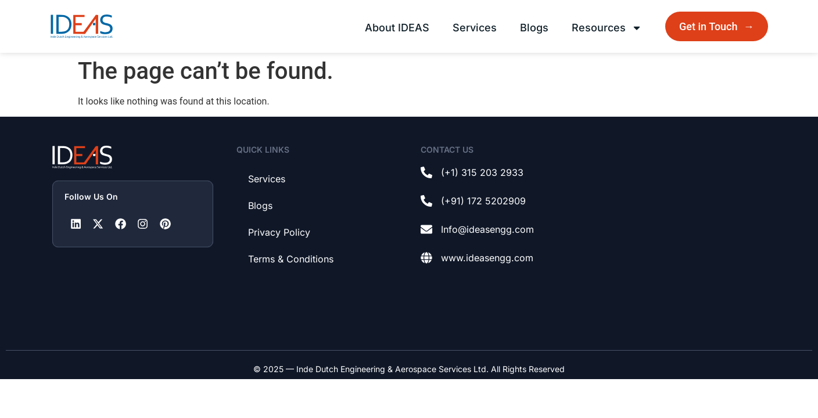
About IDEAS (397, 27)
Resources (607, 28)
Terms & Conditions (290, 259)
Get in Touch (717, 26)
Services (475, 27)
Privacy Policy (279, 232)
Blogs (534, 27)
